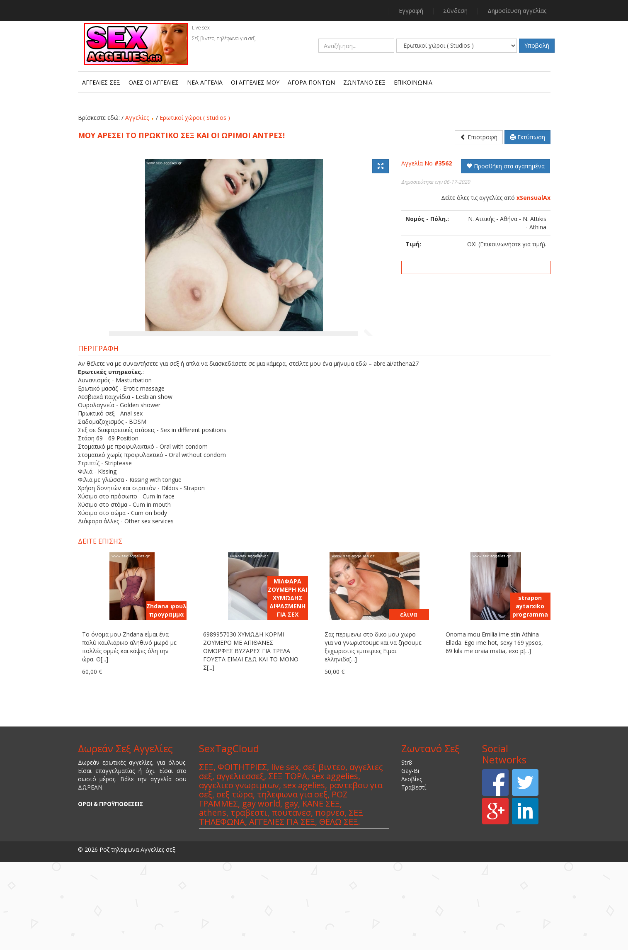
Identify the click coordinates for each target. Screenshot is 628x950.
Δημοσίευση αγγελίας (516, 11)
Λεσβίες (411, 868)
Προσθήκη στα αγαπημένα (505, 166)
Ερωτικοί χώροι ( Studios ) (195, 117)
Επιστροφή (478, 137)
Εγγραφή (411, 11)
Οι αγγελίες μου (255, 82)
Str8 (406, 851)
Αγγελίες (137, 117)
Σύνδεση (455, 11)
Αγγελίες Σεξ (101, 82)
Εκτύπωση (527, 137)
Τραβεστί (413, 876)
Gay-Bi (410, 860)
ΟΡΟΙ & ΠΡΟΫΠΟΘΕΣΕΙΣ (110, 893)
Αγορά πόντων (311, 82)
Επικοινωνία (413, 82)
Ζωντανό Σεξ (364, 82)
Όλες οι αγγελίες (154, 82)
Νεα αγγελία (205, 82)
